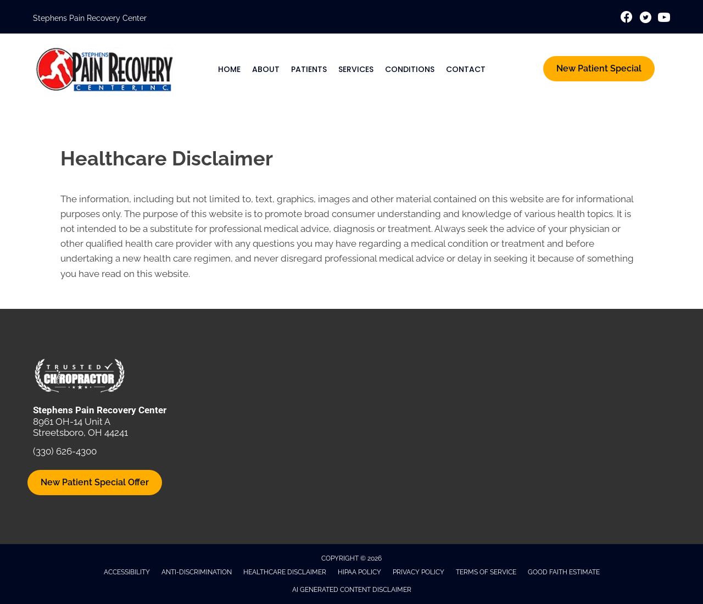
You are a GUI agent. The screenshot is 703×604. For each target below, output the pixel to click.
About (266, 69)
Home (229, 69)
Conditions (409, 69)
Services (355, 69)
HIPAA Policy (359, 572)
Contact (466, 69)
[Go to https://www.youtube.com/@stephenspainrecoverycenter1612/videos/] (664, 19)
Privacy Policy (418, 572)
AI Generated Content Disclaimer (351, 590)
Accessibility (127, 572)
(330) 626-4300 (65, 451)
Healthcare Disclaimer (284, 572)
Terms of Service (486, 572)
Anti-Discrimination (196, 572)
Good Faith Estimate (564, 572)
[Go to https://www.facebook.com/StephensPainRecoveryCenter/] (627, 18)
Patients (309, 69)
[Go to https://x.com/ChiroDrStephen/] (645, 19)
